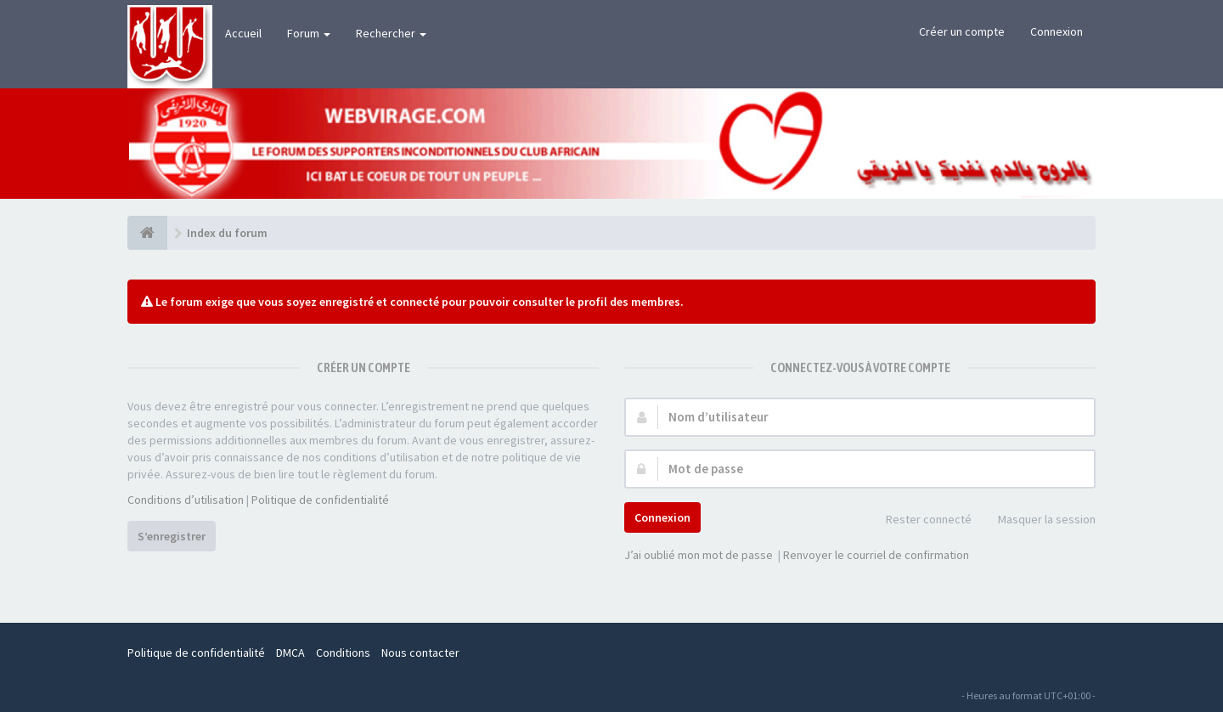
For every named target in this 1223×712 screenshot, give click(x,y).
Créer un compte (962, 31)
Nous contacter (420, 652)
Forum (308, 33)
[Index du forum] (147, 233)
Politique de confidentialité (320, 499)
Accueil (243, 33)
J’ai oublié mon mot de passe (698, 554)
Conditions (343, 652)
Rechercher (391, 33)
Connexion (1056, 31)
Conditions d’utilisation (185, 499)
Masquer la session (1037, 520)
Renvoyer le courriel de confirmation (876, 554)
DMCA (290, 652)
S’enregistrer (172, 536)
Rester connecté (919, 520)
